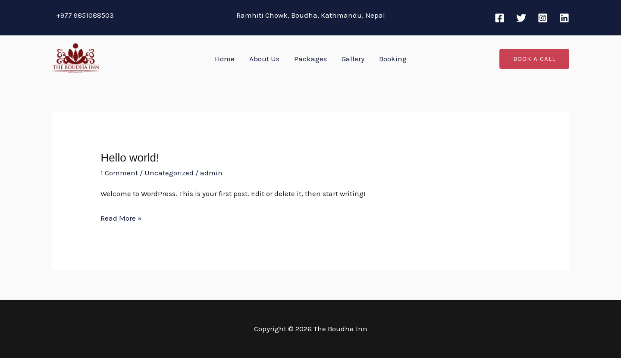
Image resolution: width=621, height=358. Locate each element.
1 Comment (119, 172)
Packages (310, 58)
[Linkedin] (564, 18)
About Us (264, 58)
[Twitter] (521, 18)
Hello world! (129, 157)
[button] (534, 59)
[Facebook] (500, 18)
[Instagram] (543, 18)
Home (225, 58)
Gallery (353, 58)
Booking (393, 58)
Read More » (121, 218)
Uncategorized (169, 172)
